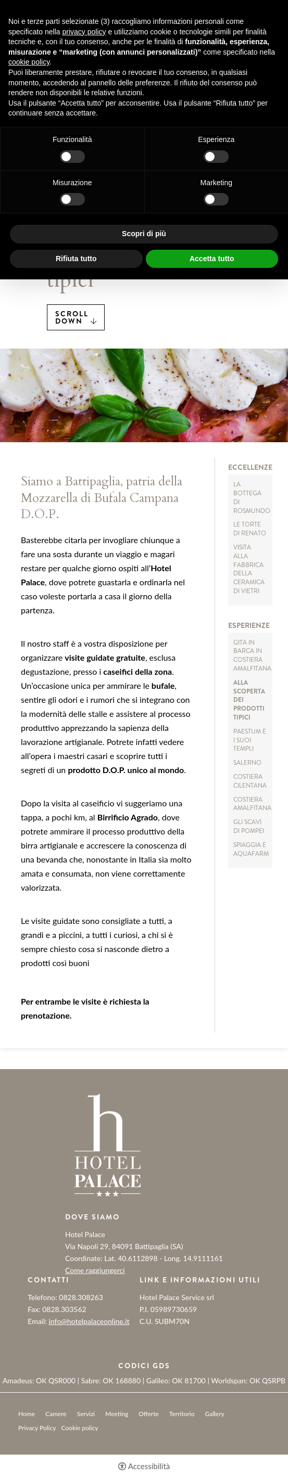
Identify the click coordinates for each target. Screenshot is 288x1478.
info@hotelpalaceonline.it (88, 1321)
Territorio (182, 1414)
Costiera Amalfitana (252, 804)
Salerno (247, 762)
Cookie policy (79, 1428)
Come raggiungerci (95, 1270)
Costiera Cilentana (250, 781)
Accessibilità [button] (149, 1466)
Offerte (149, 1414)
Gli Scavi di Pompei (248, 826)
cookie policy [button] (28, 62)
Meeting (116, 1414)
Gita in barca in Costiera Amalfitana (252, 655)
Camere (56, 1414)
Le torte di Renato (249, 529)
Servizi (86, 1414)
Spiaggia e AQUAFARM (251, 849)
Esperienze (249, 625)
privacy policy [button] (84, 32)
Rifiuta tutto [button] (76, 258)
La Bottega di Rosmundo (251, 497)
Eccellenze (250, 467)
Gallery (214, 1414)
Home (26, 1414)
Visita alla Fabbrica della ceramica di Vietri (249, 569)
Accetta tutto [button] (212, 258)
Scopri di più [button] (144, 233)
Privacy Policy (37, 1428)
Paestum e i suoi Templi (249, 740)
